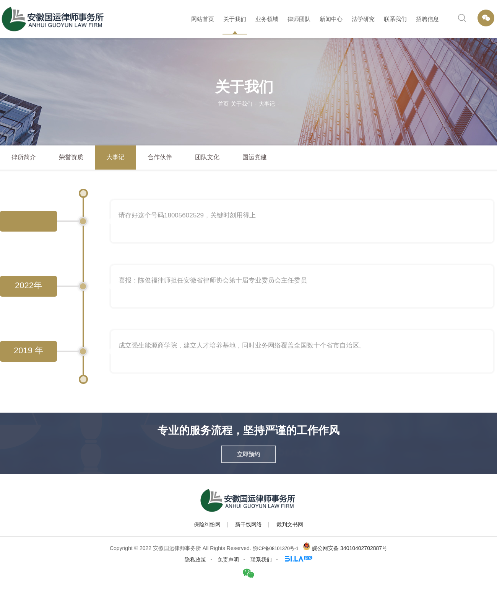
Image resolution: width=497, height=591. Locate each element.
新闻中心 (331, 19)
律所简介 (23, 157)
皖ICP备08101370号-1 (276, 548)
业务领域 (266, 19)
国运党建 (254, 157)
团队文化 (207, 157)
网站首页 (202, 19)
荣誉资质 (71, 157)
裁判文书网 (289, 524)
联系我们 (395, 19)
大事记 (267, 104)
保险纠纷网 (207, 524)
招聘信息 (427, 19)
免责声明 (228, 560)
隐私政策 (195, 560)
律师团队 (298, 19)
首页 (223, 104)
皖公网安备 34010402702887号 (349, 548)
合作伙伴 (160, 157)
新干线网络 (248, 524)
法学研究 (363, 19)
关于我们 (234, 19)
